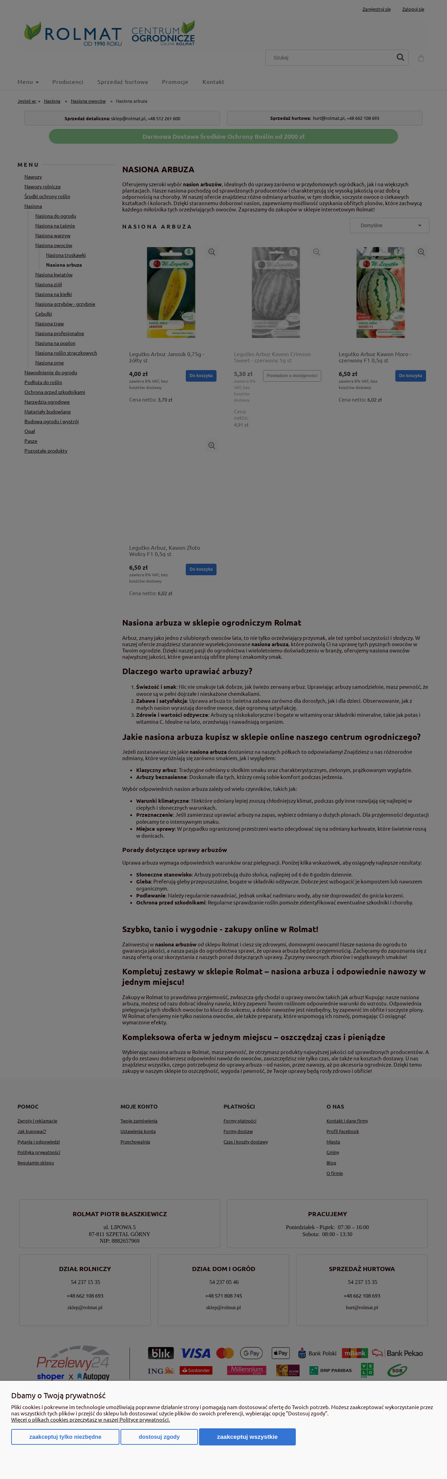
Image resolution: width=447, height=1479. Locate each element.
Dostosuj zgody (159, 1437)
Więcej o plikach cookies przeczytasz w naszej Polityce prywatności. (90, 1419)
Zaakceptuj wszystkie (247, 1436)
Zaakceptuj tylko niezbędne (65, 1437)
